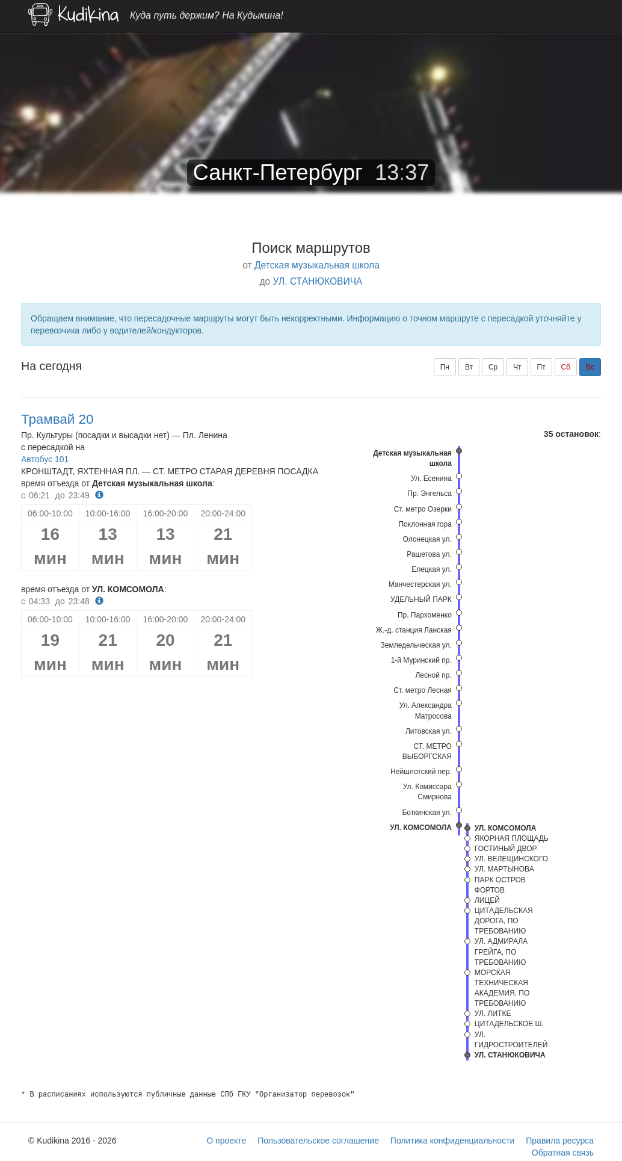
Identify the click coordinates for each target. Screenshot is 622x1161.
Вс (590, 367)
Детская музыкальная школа (317, 265)
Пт (541, 367)
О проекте (226, 1140)
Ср (492, 367)
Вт (469, 367)
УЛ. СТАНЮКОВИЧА (318, 281)
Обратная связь (563, 1152)
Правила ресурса (560, 1140)
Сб (566, 367)
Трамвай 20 (57, 419)
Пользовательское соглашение (318, 1140)
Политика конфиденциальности (452, 1140)
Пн (444, 367)
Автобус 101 (45, 459)
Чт (517, 367)
